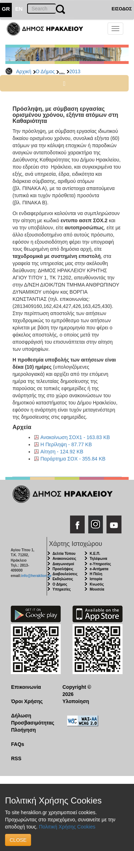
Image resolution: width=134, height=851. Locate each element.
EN (19, 9)
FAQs (17, 744)
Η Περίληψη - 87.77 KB (66, 444)
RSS (16, 758)
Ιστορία (96, 579)
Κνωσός (97, 584)
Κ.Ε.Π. (95, 554)
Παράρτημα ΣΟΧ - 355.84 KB (72, 459)
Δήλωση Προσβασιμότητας (31, 719)
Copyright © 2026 (77, 690)
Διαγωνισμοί (63, 564)
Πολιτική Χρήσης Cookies (67, 827)
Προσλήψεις (63, 569)
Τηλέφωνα (98, 559)
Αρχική (23, 71)
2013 (74, 71)
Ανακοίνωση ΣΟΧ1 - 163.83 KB (75, 437)
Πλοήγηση (23, 730)
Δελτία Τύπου (64, 554)
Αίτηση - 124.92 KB (61, 451)
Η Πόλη (96, 574)
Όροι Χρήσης (27, 701)
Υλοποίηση (76, 701)
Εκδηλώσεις (63, 579)
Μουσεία (97, 589)
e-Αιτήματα (99, 569)
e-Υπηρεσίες (100, 564)
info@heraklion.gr (36, 576)
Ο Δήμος (45, 71)
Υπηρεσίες (62, 589)
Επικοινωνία (26, 687)
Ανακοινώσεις (64, 559)
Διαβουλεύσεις (65, 574)
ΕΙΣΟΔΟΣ (121, 8)
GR (6, 9)
